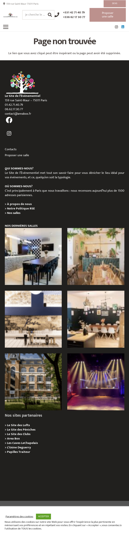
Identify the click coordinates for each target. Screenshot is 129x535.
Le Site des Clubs (18, 434)
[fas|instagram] (9, 133)
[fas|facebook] (9, 120)
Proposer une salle (17, 155)
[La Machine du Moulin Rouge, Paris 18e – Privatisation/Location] (95, 381)
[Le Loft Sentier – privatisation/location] (33, 256)
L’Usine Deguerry (19, 447)
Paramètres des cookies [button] (19, 516)
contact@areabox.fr (18, 113)
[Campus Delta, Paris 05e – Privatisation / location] (33, 381)
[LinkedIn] (123, 27)
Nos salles (13, 213)
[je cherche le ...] (38, 15)
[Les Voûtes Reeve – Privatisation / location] (33, 319)
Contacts (10, 149)
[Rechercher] (50, 15)
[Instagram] (116, 27)
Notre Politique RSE (21, 208)
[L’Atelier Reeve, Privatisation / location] (95, 319)
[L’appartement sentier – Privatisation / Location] (95, 256)
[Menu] (6, 27)
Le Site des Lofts (18, 425)
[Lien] (10, 15)
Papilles (13, 451)
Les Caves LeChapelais (22, 443)
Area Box (13, 438)
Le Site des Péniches (21, 429)
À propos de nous (19, 204)
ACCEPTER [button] (43, 516)
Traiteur (24, 451)
